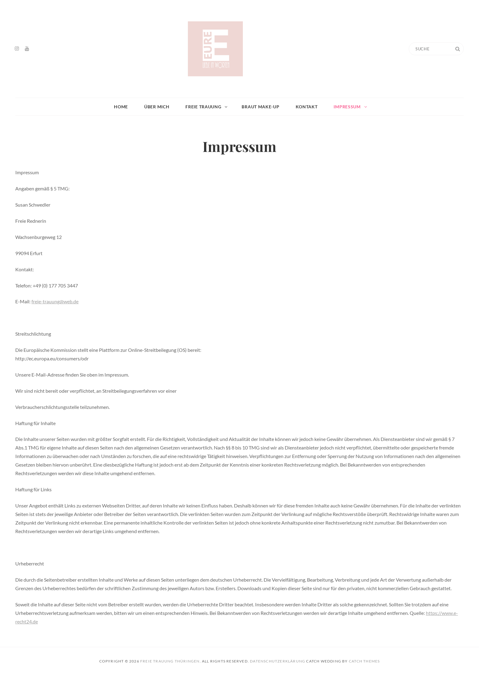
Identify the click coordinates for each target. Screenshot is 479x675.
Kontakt (307, 106)
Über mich (156, 106)
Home (121, 106)
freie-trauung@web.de (55, 301)
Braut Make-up (260, 106)
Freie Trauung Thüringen (170, 661)
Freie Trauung (206, 106)
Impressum (350, 106)
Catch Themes (364, 661)
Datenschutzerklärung (277, 661)
